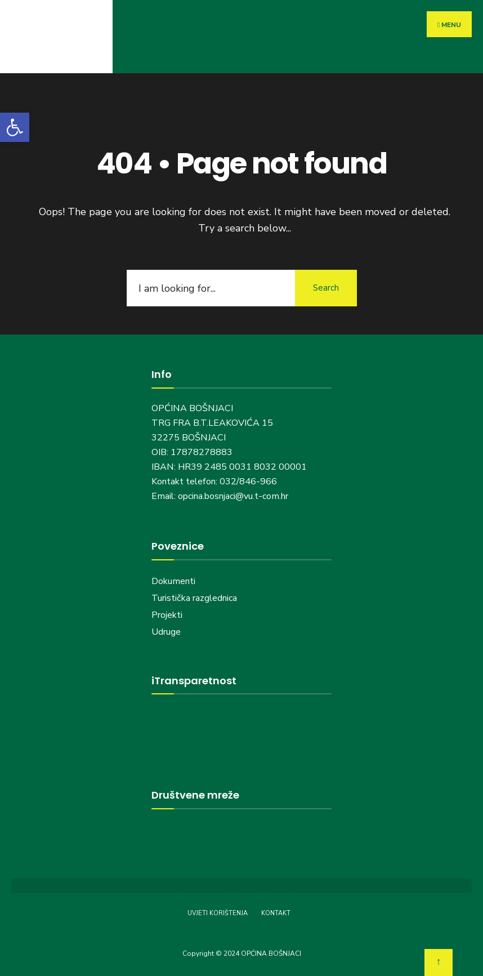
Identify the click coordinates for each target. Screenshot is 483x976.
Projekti (166, 615)
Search (326, 287)
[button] (14, 127)
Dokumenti (173, 581)
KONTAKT (275, 913)
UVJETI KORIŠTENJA (217, 913)
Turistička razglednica (194, 598)
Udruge (167, 632)
